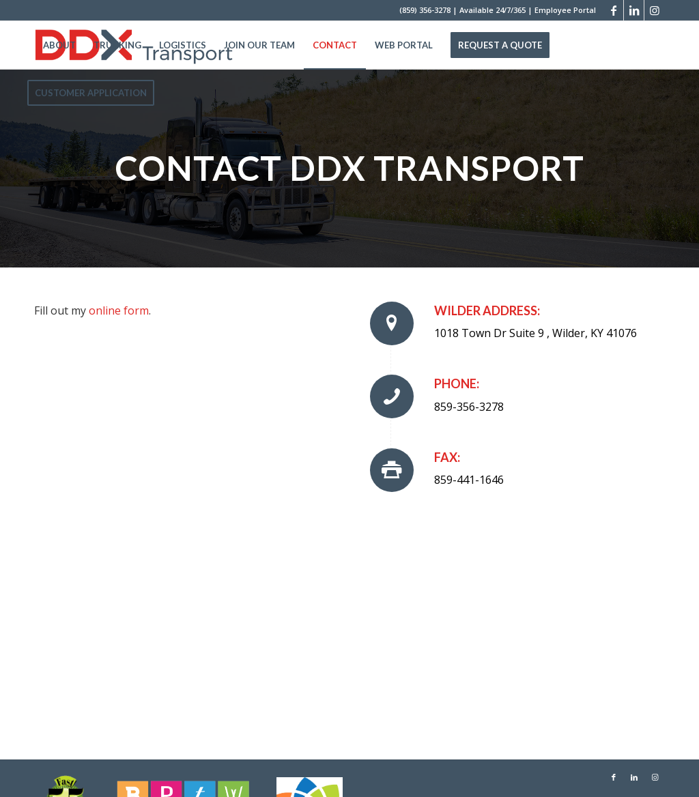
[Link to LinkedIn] (634, 10)
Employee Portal (565, 10)
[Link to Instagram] (654, 10)
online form (119, 310)
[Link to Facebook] (613, 10)
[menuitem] (59, 45)
